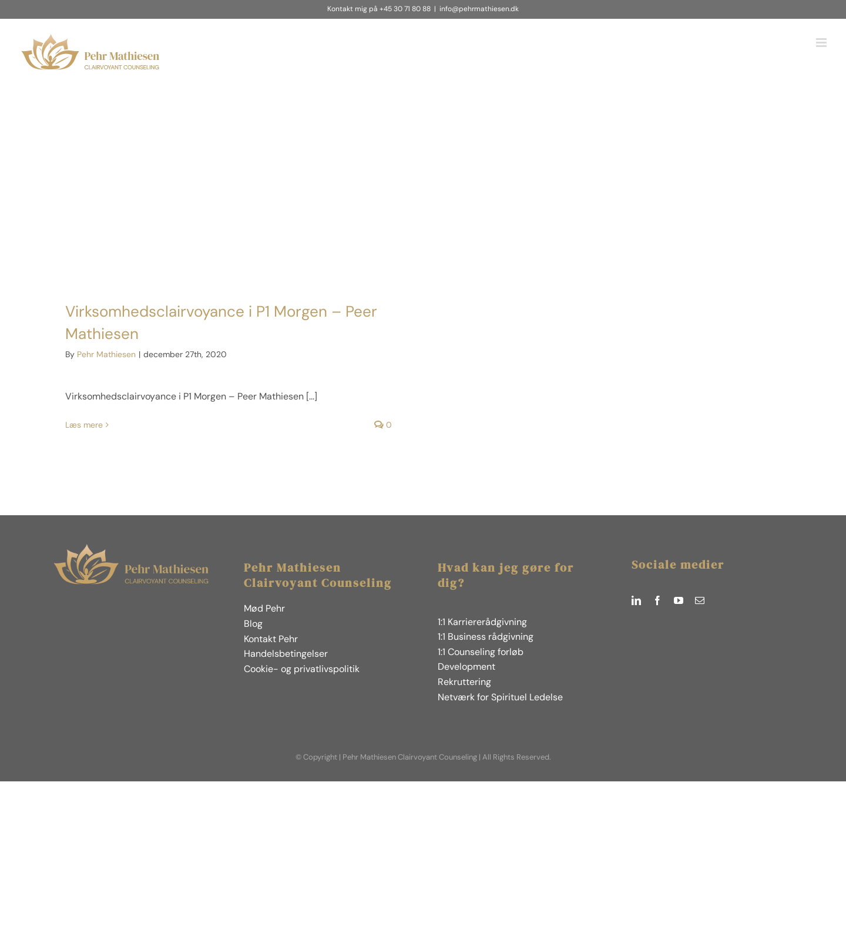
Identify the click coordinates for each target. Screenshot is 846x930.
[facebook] (657, 600)
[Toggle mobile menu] (822, 42)
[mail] (699, 600)
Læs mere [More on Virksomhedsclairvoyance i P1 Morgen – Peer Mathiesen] (84, 424)
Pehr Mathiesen (106, 354)
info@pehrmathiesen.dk (479, 9)
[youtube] (678, 600)
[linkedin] (636, 600)
